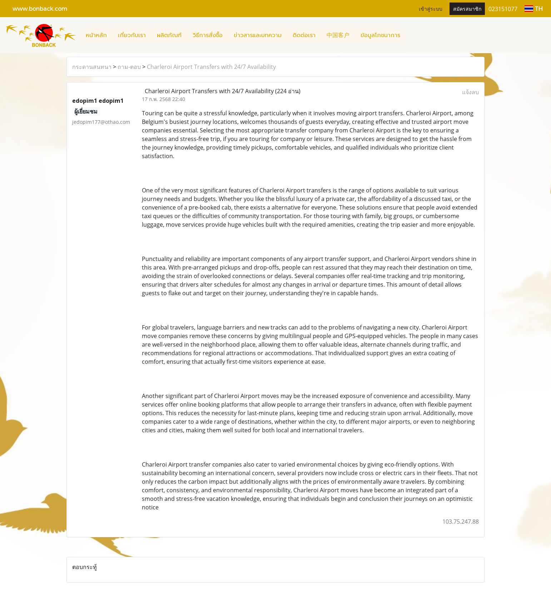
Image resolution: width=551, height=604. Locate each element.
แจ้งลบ (470, 92)
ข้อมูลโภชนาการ (380, 35)
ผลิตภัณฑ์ (169, 35)
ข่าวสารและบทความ (258, 35)
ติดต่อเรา (304, 35)
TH (534, 8)
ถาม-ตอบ (129, 67)
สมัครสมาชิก (467, 8)
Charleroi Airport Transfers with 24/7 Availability (211, 67)
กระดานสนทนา (91, 67)
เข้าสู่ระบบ (430, 8)
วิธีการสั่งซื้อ (208, 35)
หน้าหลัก (96, 35)
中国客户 (338, 35)
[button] (412, 35)
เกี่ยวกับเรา (132, 35)
